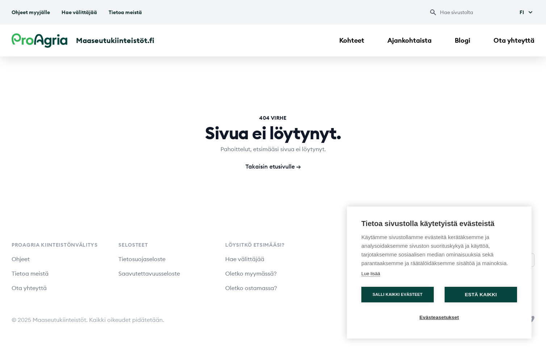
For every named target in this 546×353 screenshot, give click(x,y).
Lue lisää (370, 273)
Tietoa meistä (125, 12)
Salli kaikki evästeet (398, 294)
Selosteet (133, 245)
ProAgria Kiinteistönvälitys (55, 245)
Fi (527, 12)
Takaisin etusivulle (273, 166)
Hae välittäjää (79, 12)
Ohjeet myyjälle (31, 12)
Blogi (462, 40)
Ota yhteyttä (514, 40)
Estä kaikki (481, 294)
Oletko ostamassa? (251, 288)
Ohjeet (21, 259)
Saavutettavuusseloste (149, 273)
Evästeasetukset (439, 317)
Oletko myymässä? (251, 273)
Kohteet (351, 40)
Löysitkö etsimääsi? (254, 245)
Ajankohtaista (409, 40)
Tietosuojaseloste (141, 259)
